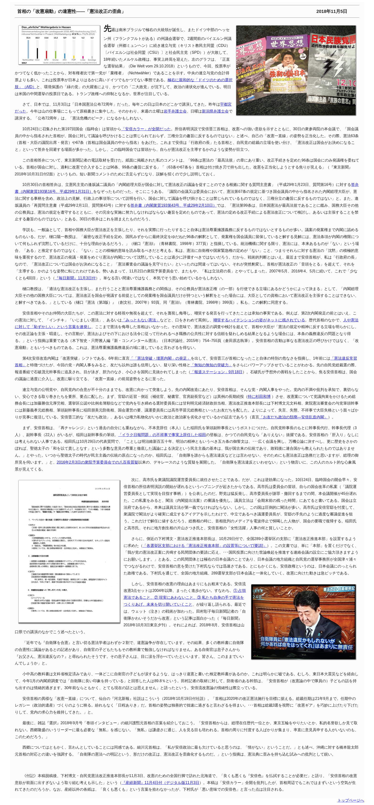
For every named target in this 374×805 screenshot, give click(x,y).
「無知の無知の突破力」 (211, 365)
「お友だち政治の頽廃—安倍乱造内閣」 (293, 417)
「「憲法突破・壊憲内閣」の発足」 (160, 358)
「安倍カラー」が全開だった (146, 129)
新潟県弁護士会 (215, 111)
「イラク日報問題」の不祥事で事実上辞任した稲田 (162, 435)
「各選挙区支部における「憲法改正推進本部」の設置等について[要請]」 (205, 546)
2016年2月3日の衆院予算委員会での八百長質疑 (97, 462)
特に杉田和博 (259, 396)
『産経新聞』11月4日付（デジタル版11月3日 (160, 783)
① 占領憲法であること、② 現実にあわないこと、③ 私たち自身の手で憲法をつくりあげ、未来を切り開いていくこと (185, 597)
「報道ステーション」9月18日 (216, 372)
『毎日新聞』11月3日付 (75, 278)
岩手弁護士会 (175, 111)
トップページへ (350, 800)
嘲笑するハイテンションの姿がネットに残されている (259, 320)
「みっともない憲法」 (141, 320)
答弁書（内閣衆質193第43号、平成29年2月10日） (174, 205)
